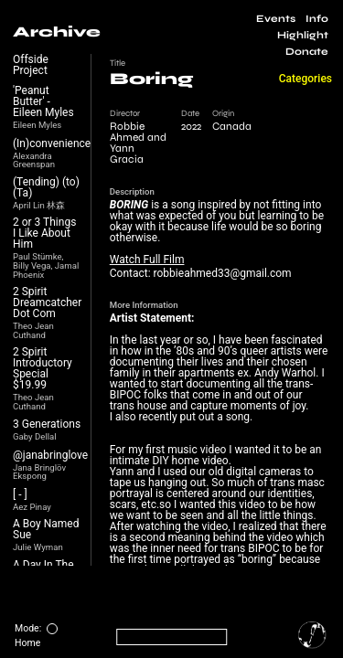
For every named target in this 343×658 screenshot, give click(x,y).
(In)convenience (52, 143)
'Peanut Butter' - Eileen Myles (43, 101)
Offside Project (30, 65)
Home (27, 643)
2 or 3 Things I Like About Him (44, 233)
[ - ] (20, 494)
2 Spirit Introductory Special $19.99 (42, 368)
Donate (306, 52)
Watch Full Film (147, 259)
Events (275, 19)
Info (316, 19)
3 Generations (46, 424)
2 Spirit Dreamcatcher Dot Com (47, 302)
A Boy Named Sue (46, 529)
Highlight (302, 35)
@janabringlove (50, 455)
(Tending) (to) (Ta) (46, 187)
